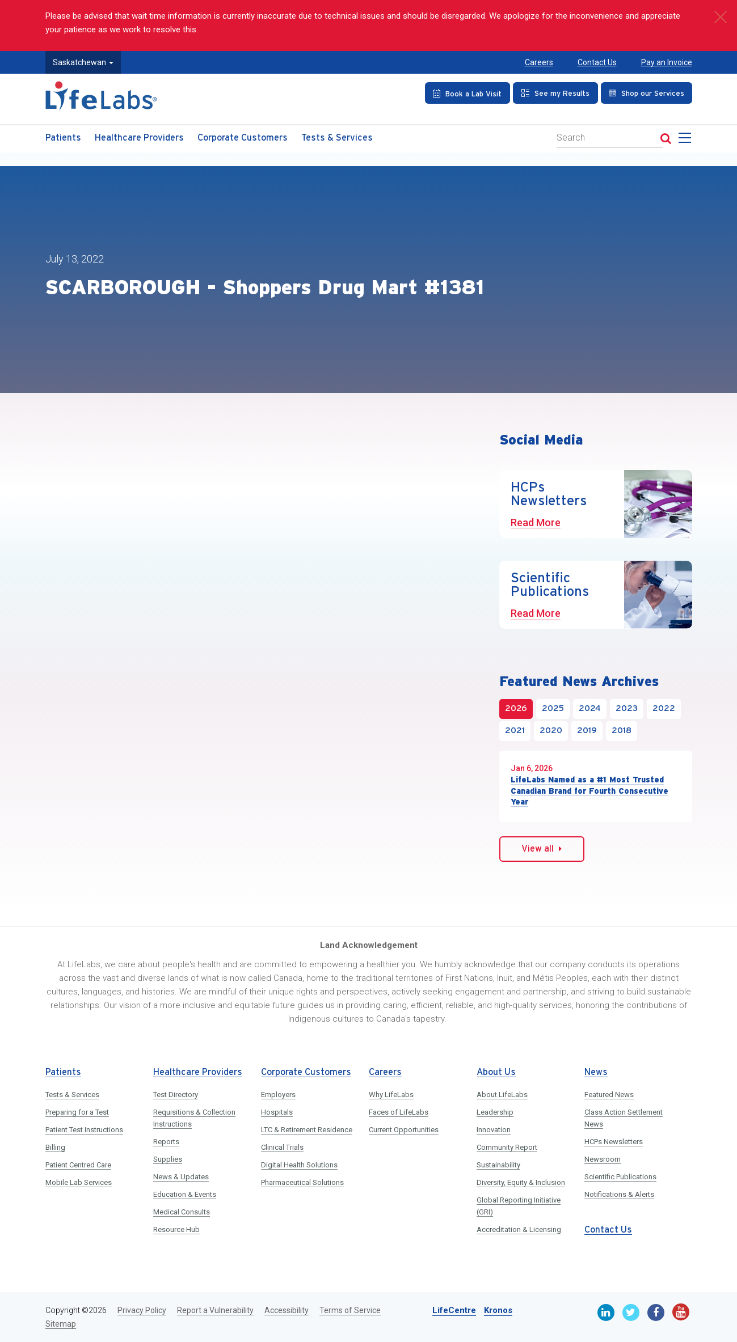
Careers (539, 62)
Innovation (494, 1129)
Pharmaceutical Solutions (302, 1182)
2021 (515, 731)
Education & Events (184, 1194)
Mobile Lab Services (78, 1182)
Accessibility (286, 1310)
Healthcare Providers (139, 138)
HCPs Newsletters (613, 1141)
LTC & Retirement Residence (306, 1129)
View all (541, 848)
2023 (627, 709)
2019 (587, 731)
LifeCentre (454, 1310)
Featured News (609, 1094)
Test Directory (175, 1094)
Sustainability (498, 1165)
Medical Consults (181, 1212)
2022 (663, 709)
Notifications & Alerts (619, 1194)
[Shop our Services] (646, 93)
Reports (166, 1141)
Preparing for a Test (77, 1112)
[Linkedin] (605, 1312)
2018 (621, 731)
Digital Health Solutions (299, 1165)
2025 (553, 709)
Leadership (495, 1112)
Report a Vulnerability (215, 1310)
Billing (55, 1147)
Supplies (167, 1159)
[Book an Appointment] (467, 93)
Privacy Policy (141, 1310)
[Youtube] (680, 1311)
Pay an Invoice (666, 62)
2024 (590, 709)
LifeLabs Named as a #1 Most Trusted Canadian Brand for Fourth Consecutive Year (589, 790)
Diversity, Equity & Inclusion (521, 1182)
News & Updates (181, 1176)
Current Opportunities (404, 1129)
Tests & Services (337, 138)
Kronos (498, 1310)
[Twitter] (630, 1312)
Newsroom (602, 1159)
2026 (516, 709)
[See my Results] (555, 93)
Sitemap (60, 1323)
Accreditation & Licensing (519, 1229)
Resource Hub (176, 1229)
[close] (720, 17)
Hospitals (277, 1112)
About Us (496, 1072)
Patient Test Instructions (84, 1129)
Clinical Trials (282, 1147)
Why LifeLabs (391, 1094)
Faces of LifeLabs (398, 1112)
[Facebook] (655, 1312)
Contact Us (597, 62)
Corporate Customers (242, 138)
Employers (278, 1094)
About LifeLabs (502, 1094)
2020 (551, 731)
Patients (63, 138)
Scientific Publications (620, 1176)
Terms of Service (350, 1310)
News (596, 1072)
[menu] (687, 141)
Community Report (507, 1147)
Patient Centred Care (78, 1165)
